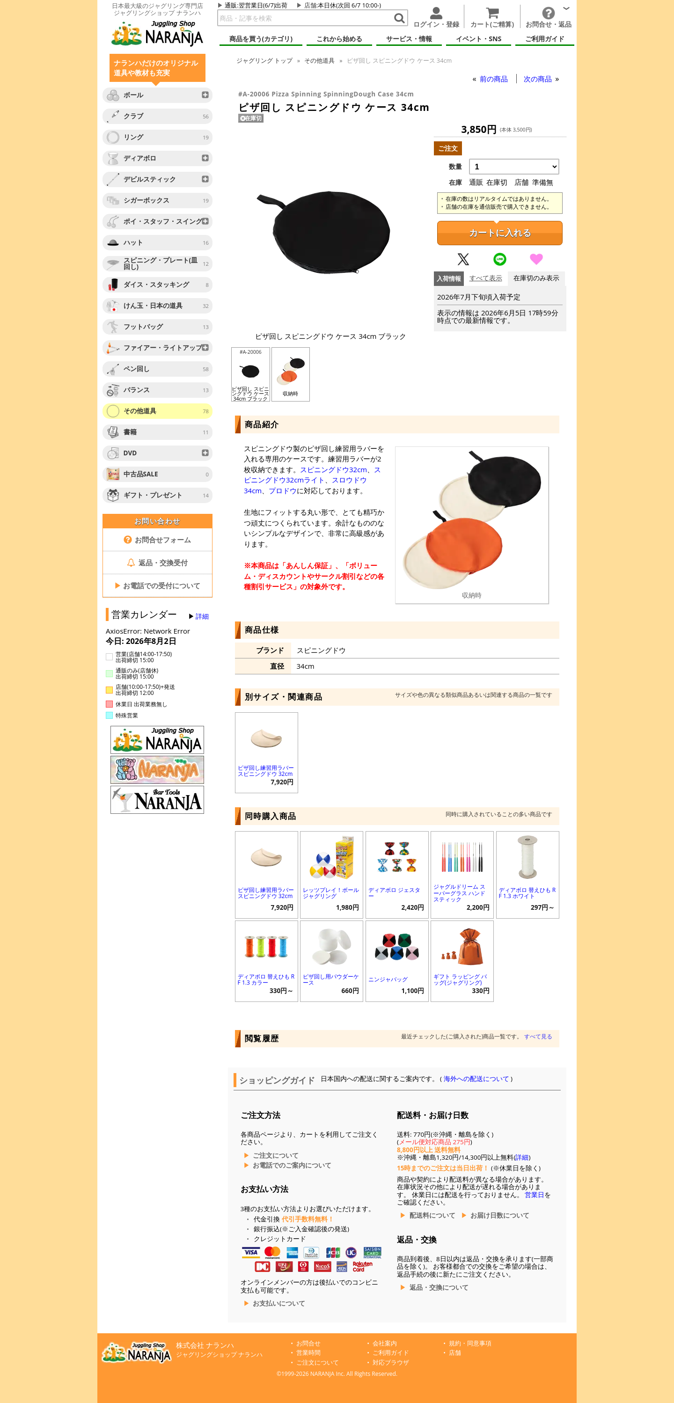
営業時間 (308, 1353)
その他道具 (319, 60)
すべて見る (538, 1036)
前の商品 (495, 78)
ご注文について (276, 1155)
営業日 (534, 1195)
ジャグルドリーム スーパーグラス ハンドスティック (459, 893)
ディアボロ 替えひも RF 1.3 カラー (266, 979)
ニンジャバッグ (388, 979)
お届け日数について (499, 1215)
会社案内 (385, 1343)
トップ (264, 60)
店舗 (310, 5)
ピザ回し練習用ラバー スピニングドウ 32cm (266, 771)
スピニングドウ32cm (333, 469)
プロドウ (283, 490)
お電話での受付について (157, 585)
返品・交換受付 (157, 562)
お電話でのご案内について (292, 1165)
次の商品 (539, 78)
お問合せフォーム (157, 539)
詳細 (202, 616)
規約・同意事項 (470, 1343)
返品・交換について (439, 1287)
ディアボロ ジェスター (394, 893)
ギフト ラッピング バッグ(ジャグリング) (460, 979)
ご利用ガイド (391, 1353)
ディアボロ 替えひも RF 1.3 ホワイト (527, 893)
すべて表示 (485, 278)
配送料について (432, 1215)
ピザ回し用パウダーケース (331, 979)
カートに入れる (500, 233)
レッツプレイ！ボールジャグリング (331, 893)
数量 (455, 166)
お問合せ (308, 1343)
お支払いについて (279, 1303)
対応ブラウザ (391, 1362)
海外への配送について (476, 1078)
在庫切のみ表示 (536, 278)
